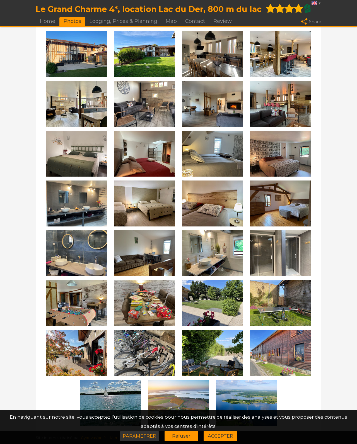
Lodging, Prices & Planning (123, 21)
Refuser (181, 436)
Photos (72, 21)
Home (47, 21)
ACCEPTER (220, 436)
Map (171, 21)
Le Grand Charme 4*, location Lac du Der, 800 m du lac (149, 9)
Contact (195, 21)
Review (222, 21)
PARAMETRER (139, 436)
